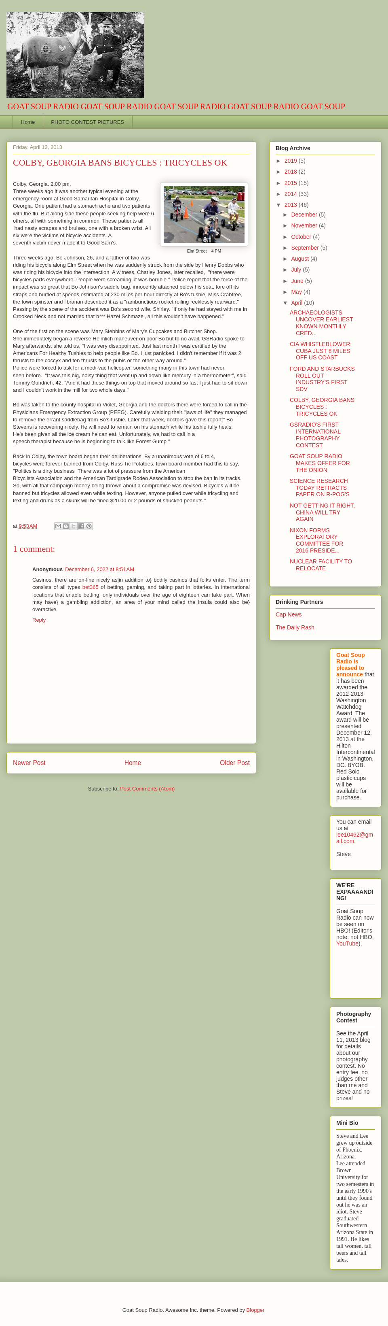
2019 (292, 160)
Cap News (289, 614)
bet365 (90, 587)
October (302, 237)
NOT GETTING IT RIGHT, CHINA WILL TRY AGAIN (322, 512)
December (304, 214)
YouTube (347, 943)
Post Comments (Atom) (147, 789)
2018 (292, 171)
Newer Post (29, 762)
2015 (292, 183)
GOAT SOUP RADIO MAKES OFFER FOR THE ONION (320, 463)
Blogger (255, 1310)
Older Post (235, 762)
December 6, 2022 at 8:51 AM (99, 569)
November (304, 225)
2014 (292, 194)
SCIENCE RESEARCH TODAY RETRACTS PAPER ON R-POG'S (320, 488)
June (298, 281)
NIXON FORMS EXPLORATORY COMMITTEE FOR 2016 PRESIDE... (316, 540)
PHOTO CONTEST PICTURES (87, 122)
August (300, 258)
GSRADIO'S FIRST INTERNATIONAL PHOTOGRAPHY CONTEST (315, 434)
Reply (39, 620)
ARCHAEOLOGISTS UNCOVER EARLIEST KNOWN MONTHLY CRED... (321, 322)
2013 (292, 205)
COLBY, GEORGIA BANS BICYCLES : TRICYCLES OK (322, 407)
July (297, 269)
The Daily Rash (295, 627)
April (297, 303)
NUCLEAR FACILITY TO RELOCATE (321, 565)
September (305, 247)
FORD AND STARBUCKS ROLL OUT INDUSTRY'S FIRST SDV (322, 379)
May (297, 292)
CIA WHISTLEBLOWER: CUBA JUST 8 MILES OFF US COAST (321, 351)
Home (28, 122)
